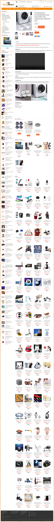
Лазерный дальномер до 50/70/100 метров (9, 164)
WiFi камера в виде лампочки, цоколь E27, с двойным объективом (9, 296)
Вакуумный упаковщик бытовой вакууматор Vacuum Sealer (19, 271)
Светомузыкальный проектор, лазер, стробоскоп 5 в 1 (8, 287)
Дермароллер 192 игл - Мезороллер (8, 222)
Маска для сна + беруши (9, 291)
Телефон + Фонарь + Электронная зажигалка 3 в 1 (38, 486)
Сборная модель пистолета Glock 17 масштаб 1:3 (8, 201)
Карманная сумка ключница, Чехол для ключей (8, 332)
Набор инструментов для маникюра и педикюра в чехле (9, 230)
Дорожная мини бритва (37, 286)
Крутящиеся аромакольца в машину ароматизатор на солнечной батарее (28, 355)
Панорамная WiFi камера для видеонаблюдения (28, 421)
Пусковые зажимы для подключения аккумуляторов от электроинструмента (8, 159)
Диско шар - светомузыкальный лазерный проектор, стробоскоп (8, 260)
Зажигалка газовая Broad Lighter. (9, 113)
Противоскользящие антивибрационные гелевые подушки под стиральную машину (28, 131)
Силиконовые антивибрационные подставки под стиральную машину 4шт (9, 327)
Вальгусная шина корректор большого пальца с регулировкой (8, 196)
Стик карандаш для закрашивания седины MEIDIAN (8, 86)
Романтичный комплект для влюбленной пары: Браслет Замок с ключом (38, 453)
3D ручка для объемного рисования (19, 188)
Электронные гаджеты (6, 16)
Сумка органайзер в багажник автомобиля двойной (47, 469)
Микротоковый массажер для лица (9, 68)
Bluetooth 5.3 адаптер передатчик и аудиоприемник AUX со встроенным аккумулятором (7, 276)
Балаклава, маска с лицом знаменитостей (8, 322)
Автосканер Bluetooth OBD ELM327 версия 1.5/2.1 (19, 238)
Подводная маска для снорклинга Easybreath (47, 420)
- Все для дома (5, 20)
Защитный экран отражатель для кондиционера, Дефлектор (7, 191)
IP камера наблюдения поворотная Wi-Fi (47, 188)
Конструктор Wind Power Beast (38, 338)
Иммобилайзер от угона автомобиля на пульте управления (19, 321)
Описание (17, 41)
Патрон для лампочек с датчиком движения (37, 420)
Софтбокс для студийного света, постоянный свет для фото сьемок (37, 470)
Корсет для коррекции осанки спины (19, 354)
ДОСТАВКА (22, 8)
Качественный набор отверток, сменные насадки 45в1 (19, 338)
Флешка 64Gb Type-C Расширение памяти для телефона (9, 147)
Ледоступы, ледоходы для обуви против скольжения (19, 168)
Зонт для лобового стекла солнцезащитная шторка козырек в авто (19, 304)
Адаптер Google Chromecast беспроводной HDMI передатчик (8, 282)
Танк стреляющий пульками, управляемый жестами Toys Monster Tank (28, 487)
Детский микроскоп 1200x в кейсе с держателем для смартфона (19, 288)
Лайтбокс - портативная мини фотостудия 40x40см (47, 354)
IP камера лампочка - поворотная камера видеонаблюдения (37, 188)
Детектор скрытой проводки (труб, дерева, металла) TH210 (9, 122)
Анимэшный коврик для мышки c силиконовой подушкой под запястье (37, 238)
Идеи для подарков (5, 15)
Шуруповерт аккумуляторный (7, 72)
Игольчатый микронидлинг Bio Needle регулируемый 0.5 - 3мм (8, 217)
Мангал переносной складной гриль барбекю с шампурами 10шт (9, 186)
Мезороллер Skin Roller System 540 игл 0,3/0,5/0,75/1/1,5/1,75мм (47, 151)
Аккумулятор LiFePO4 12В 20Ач (8, 76)
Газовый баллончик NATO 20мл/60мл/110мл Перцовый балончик (9, 95)
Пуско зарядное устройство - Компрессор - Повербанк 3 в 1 (9, 81)
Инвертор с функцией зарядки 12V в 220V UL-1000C (9, 133)
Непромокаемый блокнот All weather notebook (47, 403)
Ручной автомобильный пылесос (47, 453)
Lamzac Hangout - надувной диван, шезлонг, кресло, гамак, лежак (19, 205)
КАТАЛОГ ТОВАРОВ (8, 8)
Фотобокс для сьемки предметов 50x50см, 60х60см (47, 503)
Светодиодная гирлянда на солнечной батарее (9, 90)
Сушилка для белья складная (19, 486)
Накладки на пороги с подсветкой (37, 403)
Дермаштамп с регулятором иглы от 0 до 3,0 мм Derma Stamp (9, 211)
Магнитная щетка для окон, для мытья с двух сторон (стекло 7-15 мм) (38, 371)
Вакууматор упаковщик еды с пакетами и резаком (8, 177)
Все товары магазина (6, 32)
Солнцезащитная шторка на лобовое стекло (9, 181)
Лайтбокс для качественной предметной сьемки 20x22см (19, 371)
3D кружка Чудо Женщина (7, 59)
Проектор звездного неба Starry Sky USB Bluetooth (19, 453)
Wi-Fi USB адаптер (8, 239)
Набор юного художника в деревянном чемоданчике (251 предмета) (28, 404)
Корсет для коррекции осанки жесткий (46, 338)
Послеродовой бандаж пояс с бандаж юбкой (37, 436)
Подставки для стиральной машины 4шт (19, 130)
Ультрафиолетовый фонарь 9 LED (8, 104)
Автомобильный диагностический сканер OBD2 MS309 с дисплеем (38, 221)
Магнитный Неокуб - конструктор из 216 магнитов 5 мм (19, 388)
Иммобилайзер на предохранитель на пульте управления (47, 304)
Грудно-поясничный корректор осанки (47, 271)
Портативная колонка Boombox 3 (8, 55)
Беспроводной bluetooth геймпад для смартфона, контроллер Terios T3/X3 (28, 255)
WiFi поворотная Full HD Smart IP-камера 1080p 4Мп (47, 204)
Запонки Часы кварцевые (47, 287)
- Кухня (4, 23)
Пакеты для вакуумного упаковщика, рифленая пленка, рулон (38, 151)
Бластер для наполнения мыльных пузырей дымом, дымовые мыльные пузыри (38, 255)
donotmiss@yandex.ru (34, 515)
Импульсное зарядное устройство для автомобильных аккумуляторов (28, 322)
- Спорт (4, 24)
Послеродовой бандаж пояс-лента (47, 436)
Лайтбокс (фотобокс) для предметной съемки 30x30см (38, 354)
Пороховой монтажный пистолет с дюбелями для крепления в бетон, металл (28, 437)
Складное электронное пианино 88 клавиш (8, 270)
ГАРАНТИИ (27, 8)
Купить (19, 133)
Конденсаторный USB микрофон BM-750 (28, 338)
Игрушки (3, 31)
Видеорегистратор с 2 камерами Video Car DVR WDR (37, 271)
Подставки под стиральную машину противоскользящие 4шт (9, 249)
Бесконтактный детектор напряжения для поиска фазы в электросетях (19, 255)
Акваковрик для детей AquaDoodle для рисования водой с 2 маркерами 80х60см (28, 238)
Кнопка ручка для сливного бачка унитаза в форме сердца (9, 342)
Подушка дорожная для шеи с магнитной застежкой (9, 311)
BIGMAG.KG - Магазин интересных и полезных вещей (9, 519)
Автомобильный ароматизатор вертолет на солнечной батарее (28, 221)
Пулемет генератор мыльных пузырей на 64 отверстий (28, 453)
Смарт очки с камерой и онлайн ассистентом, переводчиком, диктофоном (9, 153)
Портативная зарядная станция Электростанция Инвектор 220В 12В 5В (9, 244)
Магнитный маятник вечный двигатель (47, 371)
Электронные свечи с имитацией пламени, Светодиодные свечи (8, 99)
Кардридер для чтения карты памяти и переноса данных (8, 235)
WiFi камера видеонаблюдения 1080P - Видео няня (38, 204)
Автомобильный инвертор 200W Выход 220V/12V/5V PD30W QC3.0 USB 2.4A (8, 255)
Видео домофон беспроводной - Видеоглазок (28, 271)
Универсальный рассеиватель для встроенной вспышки (19, 503)
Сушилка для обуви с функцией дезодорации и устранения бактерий (9, 266)
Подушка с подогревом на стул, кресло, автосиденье (19, 436)
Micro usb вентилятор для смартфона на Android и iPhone (28, 204)
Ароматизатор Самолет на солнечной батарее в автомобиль (47, 238)
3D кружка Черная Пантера (8, 64)
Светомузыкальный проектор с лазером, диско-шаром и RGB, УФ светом (9, 138)
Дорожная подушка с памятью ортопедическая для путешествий (8, 317)
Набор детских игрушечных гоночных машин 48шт (8, 206)
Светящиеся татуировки (9, 171)
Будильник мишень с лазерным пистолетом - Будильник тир (47, 255)
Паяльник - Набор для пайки (8, 226)
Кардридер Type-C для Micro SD (8, 143)
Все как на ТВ (4, 19)
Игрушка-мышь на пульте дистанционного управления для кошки (37, 304)
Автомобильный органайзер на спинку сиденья (47, 221)
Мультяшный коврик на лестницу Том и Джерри (19, 403)
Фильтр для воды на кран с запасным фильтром (28, 503)
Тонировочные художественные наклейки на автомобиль (47, 486)
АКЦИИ (14, 8)
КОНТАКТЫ (32, 8)
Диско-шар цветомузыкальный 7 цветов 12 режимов (28, 287)
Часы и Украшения (5, 28)
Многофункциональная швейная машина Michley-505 (47, 388)
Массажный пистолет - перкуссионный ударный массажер (38, 388)
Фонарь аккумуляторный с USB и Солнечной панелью (9, 306)
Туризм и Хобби (5, 27)
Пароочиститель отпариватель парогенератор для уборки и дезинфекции (8, 127)
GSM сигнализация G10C (28, 188)
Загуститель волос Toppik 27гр (28, 151)
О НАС (18, 8)
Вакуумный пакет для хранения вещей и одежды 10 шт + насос (8, 117)
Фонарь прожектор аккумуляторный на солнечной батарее (8, 301)
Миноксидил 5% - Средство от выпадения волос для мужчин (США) (7, 46)
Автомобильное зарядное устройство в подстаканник (19, 221)
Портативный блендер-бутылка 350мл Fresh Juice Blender (8, 337)
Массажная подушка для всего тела (28, 387)
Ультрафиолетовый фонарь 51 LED (8, 108)
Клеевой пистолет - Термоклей (8, 168)
